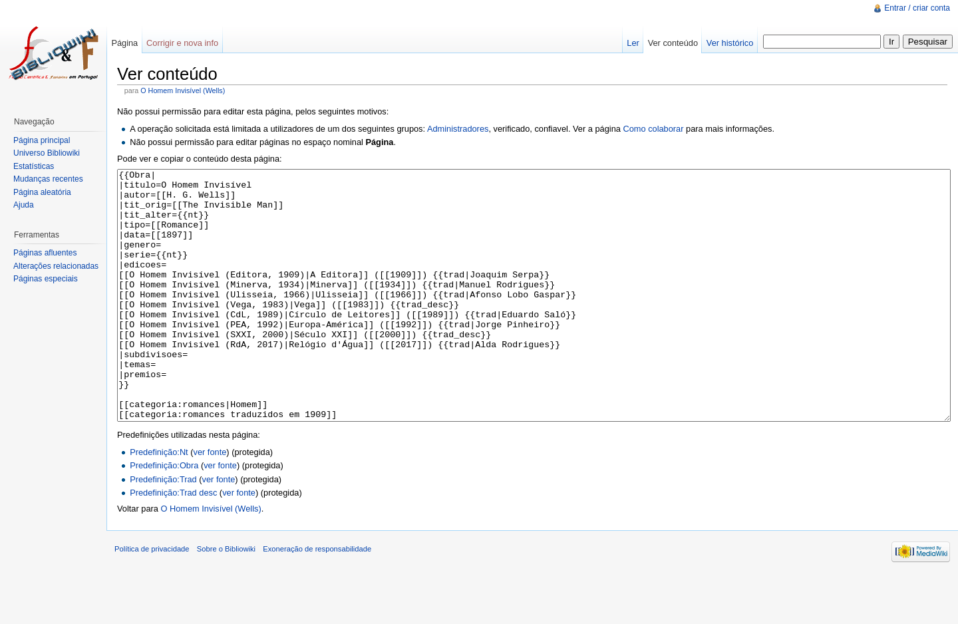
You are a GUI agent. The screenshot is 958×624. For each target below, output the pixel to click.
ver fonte (210, 502)
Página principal (41, 140)
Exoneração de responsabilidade (317, 599)
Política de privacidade (152, 599)
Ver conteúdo (673, 43)
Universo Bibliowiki (46, 153)
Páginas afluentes (45, 252)
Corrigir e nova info (182, 43)
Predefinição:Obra (164, 515)
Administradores (457, 129)
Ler (633, 43)
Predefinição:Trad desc (173, 542)
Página (124, 43)
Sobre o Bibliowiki (226, 599)
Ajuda (23, 205)
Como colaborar (653, 129)
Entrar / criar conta (917, 8)
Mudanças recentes (48, 179)
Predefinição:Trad (163, 529)
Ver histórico (730, 43)
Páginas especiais (45, 278)
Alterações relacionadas (55, 266)
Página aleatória (42, 192)
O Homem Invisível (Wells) (182, 90)
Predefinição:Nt (159, 502)
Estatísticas (33, 166)
